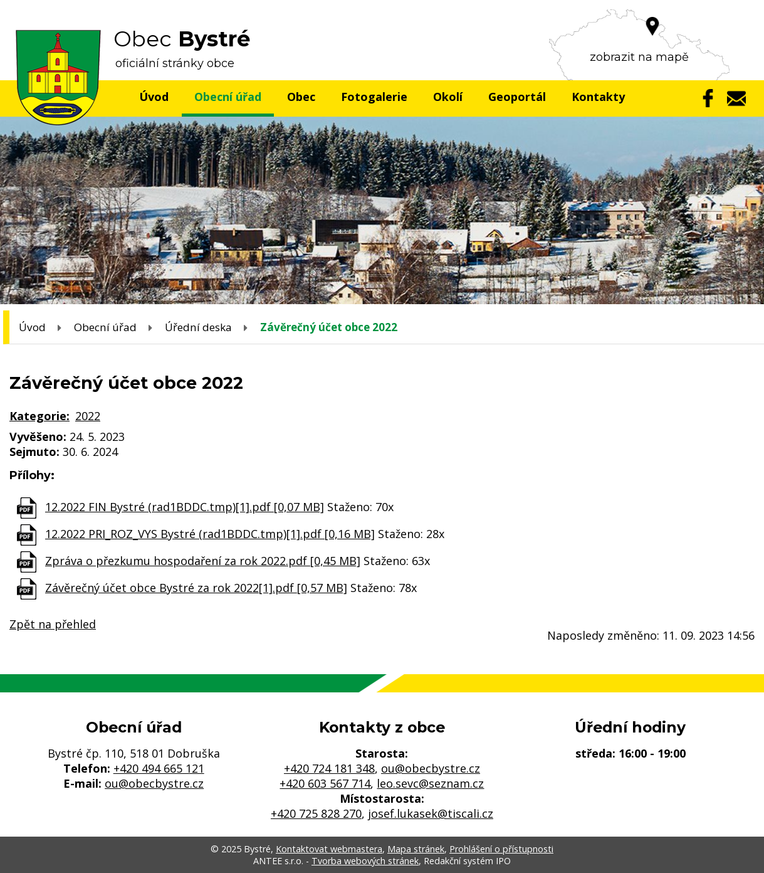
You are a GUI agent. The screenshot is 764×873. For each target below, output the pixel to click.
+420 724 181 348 (329, 768)
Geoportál (517, 96)
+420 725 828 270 (316, 813)
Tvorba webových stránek (365, 861)
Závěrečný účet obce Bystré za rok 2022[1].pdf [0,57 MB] (196, 587)
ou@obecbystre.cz (154, 783)
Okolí (448, 96)
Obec (301, 96)
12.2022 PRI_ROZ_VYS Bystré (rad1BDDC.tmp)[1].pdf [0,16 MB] (210, 533)
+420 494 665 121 (158, 768)
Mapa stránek (415, 849)
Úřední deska (198, 327)
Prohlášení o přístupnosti (501, 849)
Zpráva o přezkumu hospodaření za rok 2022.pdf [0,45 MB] (202, 560)
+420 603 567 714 (325, 783)
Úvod (154, 96)
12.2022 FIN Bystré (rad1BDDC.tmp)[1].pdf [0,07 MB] (184, 506)
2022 (87, 415)
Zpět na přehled (52, 624)
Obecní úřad (227, 96)
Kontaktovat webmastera (329, 849)
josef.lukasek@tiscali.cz (430, 813)
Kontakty (598, 96)
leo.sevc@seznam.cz (430, 783)
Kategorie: (39, 415)
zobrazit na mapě (639, 57)
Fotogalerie (374, 96)
